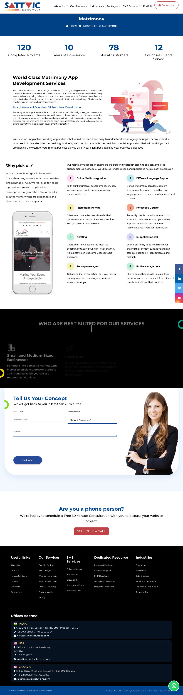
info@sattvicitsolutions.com (32, 635)
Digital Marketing (47, 586)
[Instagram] (179, 298)
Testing (42, 597)
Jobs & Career (142, 576)
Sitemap (171, 691)
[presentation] (40, 446)
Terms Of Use (119, 691)
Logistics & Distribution (147, 586)
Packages (112, 6)
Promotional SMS (75, 585)
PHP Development (48, 581)
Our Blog (109, 691)
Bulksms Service (74, 569)
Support (163, 691)
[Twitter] (179, 288)
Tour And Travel (143, 592)
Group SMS (72, 580)
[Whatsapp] (173, 685)
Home (72, 26)
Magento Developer (104, 586)
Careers (14, 581)
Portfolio (148, 6)
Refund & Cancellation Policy (148, 691)
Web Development (48, 576)
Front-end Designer (103, 565)
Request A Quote (19, 576)
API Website (72, 574)
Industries (96, 6)
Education (140, 565)
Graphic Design (46, 565)
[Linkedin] (179, 278)
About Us (59, 6)
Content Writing (46, 592)
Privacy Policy (131, 691)
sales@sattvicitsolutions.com (33, 659)
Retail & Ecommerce (146, 581)
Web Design (45, 570)
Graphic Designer (102, 570)
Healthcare (141, 570)
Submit (27, 460)
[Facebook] (179, 269)
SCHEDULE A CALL (91, 531)
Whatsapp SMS (73, 590)
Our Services (77, 6)
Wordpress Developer (104, 581)
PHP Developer (101, 576)
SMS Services (130, 6)
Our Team (15, 586)
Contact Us (166, 5)
